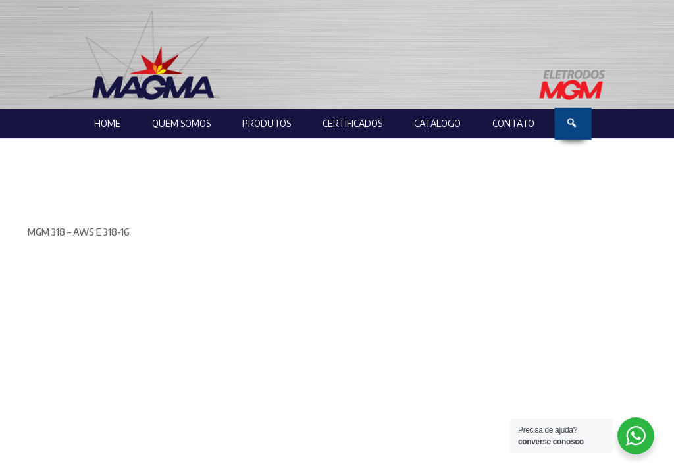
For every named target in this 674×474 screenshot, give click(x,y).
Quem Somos (181, 123)
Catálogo (437, 123)
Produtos (266, 123)
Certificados (352, 123)
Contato (513, 123)
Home (107, 123)
